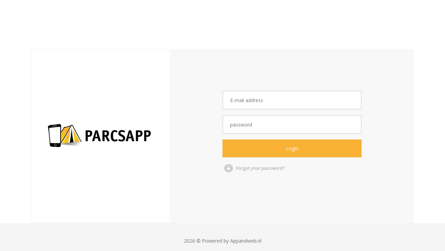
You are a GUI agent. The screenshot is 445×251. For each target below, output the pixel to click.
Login (292, 148)
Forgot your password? (260, 168)
